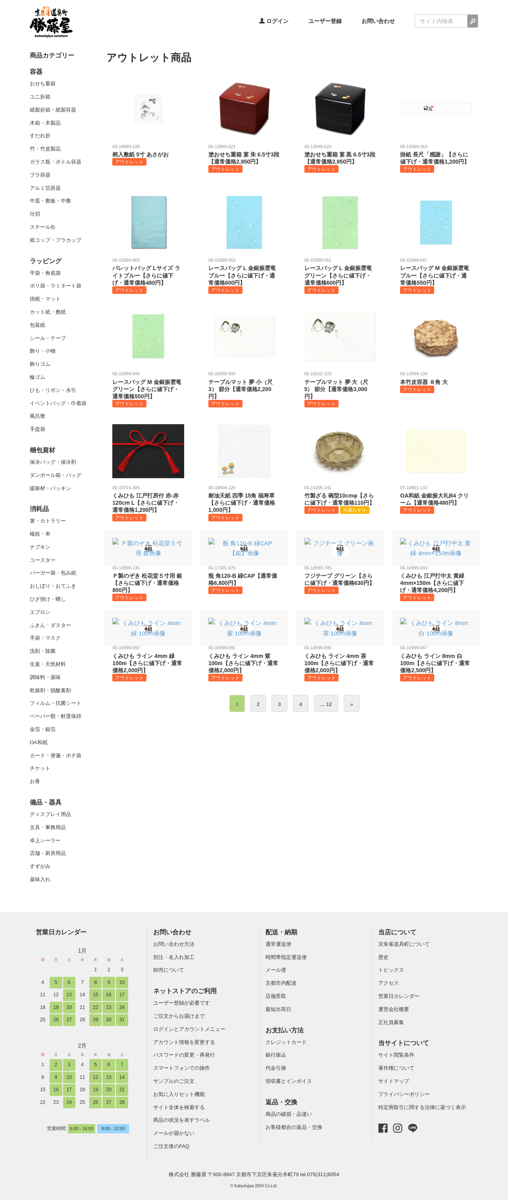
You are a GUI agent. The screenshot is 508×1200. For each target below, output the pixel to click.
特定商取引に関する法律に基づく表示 (422, 1107)
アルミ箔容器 (45, 188)
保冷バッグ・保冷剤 (53, 462)
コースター (43, 560)
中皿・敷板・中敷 (50, 201)
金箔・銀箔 (43, 729)
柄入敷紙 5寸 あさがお (148, 154)
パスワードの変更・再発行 (184, 1055)
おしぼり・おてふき (53, 586)
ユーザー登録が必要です (181, 1003)
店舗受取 (276, 996)
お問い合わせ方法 (173, 944)
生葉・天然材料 (48, 664)
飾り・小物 (43, 351)
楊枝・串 (40, 534)
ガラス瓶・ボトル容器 (55, 162)
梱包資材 (42, 450)
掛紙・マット (45, 299)
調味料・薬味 (45, 677)
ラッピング (46, 261)
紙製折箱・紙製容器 (53, 110)
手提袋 (37, 429)
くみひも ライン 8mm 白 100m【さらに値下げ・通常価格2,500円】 (436, 663)
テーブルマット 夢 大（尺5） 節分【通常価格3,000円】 (340, 389)
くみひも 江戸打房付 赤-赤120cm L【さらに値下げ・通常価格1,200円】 (148, 503)
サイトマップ (393, 1081)
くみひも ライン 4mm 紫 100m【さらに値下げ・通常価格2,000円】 (244, 663)
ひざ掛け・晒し (48, 599)
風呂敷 (37, 416)
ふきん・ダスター (50, 625)
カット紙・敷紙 (48, 312)
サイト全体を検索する (179, 1107)
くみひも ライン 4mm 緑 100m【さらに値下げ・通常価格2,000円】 (148, 663)
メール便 (276, 970)
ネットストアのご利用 (185, 991)
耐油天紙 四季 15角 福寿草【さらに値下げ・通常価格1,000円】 (244, 503)
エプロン (40, 612)
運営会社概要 (393, 1009)
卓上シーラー (45, 840)
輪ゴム (37, 377)
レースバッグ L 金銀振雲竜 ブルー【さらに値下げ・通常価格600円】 (244, 275)
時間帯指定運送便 (286, 957)
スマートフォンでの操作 (181, 1068)
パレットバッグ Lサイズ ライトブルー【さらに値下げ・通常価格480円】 (148, 275)
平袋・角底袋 (45, 273)
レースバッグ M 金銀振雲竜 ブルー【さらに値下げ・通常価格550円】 (436, 275)
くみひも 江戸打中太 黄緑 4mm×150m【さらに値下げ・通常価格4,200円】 (436, 583)
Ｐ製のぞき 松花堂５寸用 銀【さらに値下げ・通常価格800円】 (148, 583)
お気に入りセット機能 (179, 1094)
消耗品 (39, 508)
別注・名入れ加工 (173, 957)
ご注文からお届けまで (179, 1016)
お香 (35, 781)
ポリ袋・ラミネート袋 (55, 286)
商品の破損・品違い (289, 1114)
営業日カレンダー (61, 932)
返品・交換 (281, 1102)
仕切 (35, 214)
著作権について (396, 1068)
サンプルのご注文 (173, 1081)
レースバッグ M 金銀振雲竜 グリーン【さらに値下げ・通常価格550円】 (148, 389)
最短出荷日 (278, 1009)
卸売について (168, 970)
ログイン (274, 21)
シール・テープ (48, 338)
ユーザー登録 (325, 21)
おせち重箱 (43, 84)
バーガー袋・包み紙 (53, 573)
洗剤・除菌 (43, 651)
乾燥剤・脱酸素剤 (50, 690)
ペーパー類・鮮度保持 (55, 716)
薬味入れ (40, 879)
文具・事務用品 (48, 827)
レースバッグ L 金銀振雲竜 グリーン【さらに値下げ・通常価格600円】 (340, 275)
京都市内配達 (281, 983)
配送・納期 (281, 932)
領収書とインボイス (289, 1081)
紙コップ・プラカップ (55, 240)
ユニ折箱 (40, 97)
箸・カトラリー (48, 521)
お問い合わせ (378, 21)
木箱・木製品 (45, 123)
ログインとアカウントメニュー (189, 1029)
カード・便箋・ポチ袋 (55, 755)
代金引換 (276, 1068)
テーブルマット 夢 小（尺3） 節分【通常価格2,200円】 (244, 389)
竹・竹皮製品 (45, 149)
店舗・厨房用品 (48, 853)
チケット (40, 768)
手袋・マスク (45, 638)
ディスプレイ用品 (50, 814)
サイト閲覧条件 (396, 1055)
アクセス (388, 983)
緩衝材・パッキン (50, 488)
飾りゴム (40, 364)
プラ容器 (40, 175)
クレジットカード (286, 1042)
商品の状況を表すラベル (181, 1120)
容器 (36, 71)
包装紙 (37, 325)
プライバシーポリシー (404, 1094)
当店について (397, 932)
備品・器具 (46, 802)
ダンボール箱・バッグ (55, 475)
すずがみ (40, 866)
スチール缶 (43, 227)
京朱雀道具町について (404, 944)
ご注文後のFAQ (171, 1146)
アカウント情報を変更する (184, 1042)
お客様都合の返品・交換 (294, 1127)
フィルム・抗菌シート (55, 703)
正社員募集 (391, 1022)
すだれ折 (40, 136)
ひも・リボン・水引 (53, 390)
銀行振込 (276, 1055)
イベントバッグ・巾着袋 (58, 403)
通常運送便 (278, 944)
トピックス (391, 970)
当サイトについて (403, 1043)
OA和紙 (39, 742)
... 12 (326, 704)
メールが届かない (173, 1133)
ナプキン (40, 547)
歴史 (383, 957)
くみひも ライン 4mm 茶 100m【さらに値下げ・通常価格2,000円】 (340, 663)
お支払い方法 (285, 1030)
